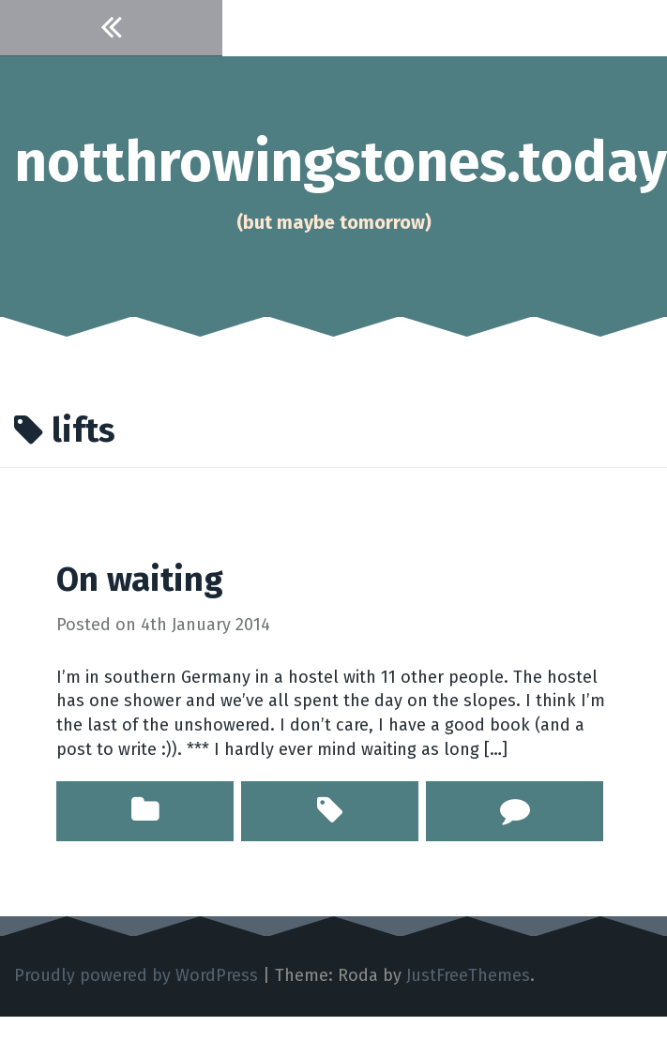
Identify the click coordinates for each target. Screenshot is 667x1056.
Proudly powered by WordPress (136, 975)
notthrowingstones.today (340, 162)
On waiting (139, 579)
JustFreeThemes (468, 975)
